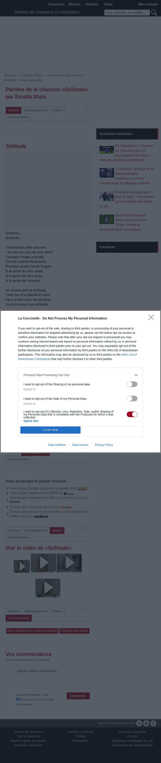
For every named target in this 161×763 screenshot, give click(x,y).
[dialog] (80, 382)
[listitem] (80, 375)
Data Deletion (57, 444)
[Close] (152, 319)
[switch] (132, 384)
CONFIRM (50, 429)
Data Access (80, 444)
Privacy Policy (104, 444)
